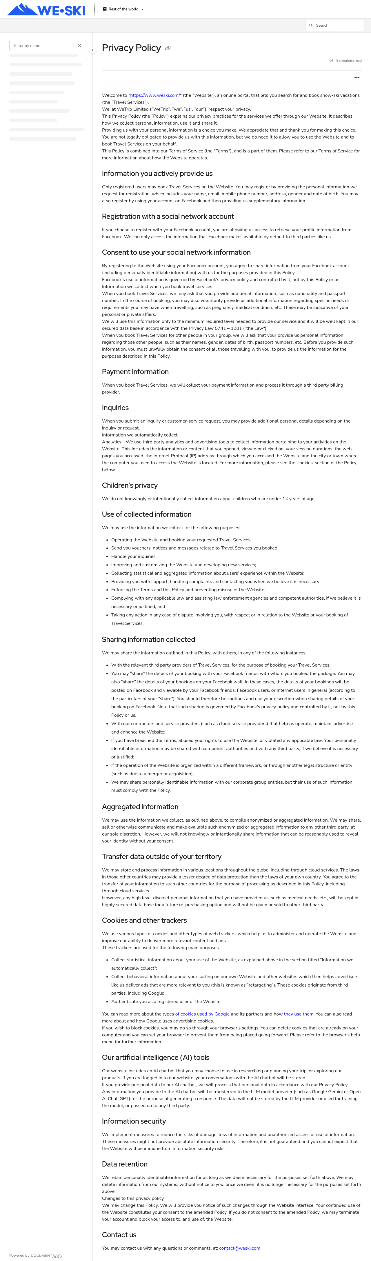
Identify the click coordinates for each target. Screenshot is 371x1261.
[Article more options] (357, 77)
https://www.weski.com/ (155, 95)
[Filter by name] (47, 45)
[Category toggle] (92, 50)
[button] (334, 25)
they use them (299, 1014)
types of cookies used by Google (196, 1014)
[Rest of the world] (122, 9)
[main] (232, 647)
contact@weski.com (239, 1248)
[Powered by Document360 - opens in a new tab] (35, 1255)
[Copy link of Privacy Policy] (167, 48)
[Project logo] (46, 9)
